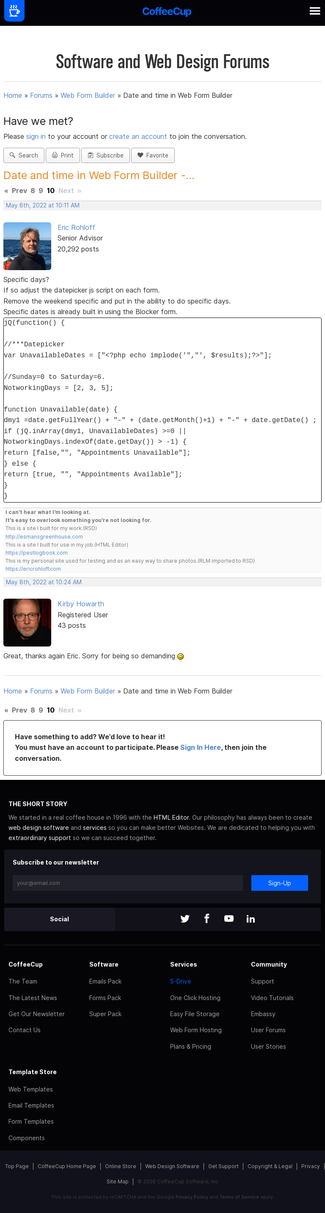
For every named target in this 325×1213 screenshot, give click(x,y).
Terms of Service (239, 1197)
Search (24, 155)
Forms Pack (105, 997)
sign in (37, 136)
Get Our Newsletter (36, 1013)
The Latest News (32, 997)
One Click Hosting (195, 997)
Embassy (263, 1013)
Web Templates (30, 1089)
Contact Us (24, 1029)
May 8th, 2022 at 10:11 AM (43, 205)
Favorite (153, 155)
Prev (19, 190)
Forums (41, 95)
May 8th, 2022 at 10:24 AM (44, 582)
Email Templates (31, 1105)
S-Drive (180, 981)
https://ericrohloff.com (33, 569)
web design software (38, 827)
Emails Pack (105, 981)
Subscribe (106, 155)
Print (63, 155)
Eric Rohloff (76, 227)
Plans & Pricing (190, 1046)
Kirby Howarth (81, 604)
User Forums (268, 1029)
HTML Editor (171, 817)
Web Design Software (172, 1166)
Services (183, 964)
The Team (22, 981)
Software (103, 964)
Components (26, 1137)
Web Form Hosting (196, 1029)
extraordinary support (39, 837)
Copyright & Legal (270, 1166)
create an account (138, 136)
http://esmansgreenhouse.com (44, 536)
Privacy (310, 1166)
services (95, 827)
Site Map (118, 1181)
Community (269, 964)
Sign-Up (279, 883)
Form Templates (31, 1121)
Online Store (120, 1166)
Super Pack (105, 1013)
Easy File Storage (195, 1013)
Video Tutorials (272, 997)
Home (12, 95)
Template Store (32, 1071)
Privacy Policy (192, 1197)
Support (262, 981)
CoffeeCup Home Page (67, 1166)
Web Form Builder (88, 95)
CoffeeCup (25, 964)
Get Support (223, 1166)
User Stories (268, 1046)
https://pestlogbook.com (37, 553)
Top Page (17, 1166)
